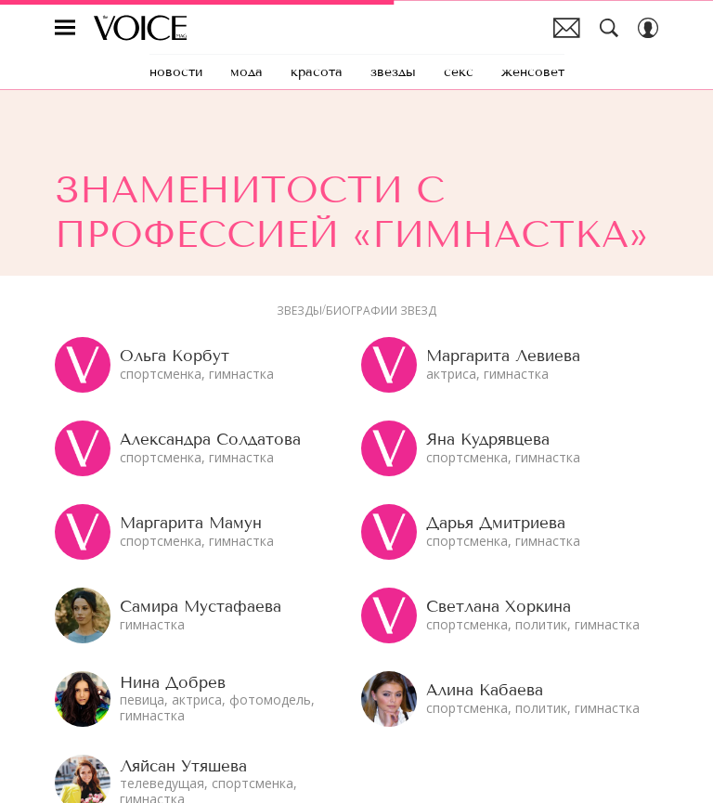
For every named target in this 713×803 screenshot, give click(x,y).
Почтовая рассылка (566, 28)
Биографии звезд (381, 311)
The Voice (140, 28)
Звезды (299, 311)
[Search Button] (609, 28)
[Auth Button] (648, 28)
